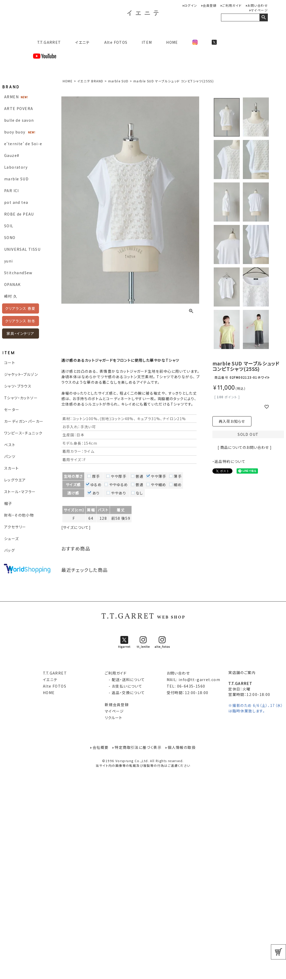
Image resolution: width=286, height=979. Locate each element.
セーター (12, 409)
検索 (263, 17)
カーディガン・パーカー (23, 421)
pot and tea (16, 202)
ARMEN (11, 96)
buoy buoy (14, 131)
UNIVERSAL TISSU (22, 249)
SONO (10, 237)
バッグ (9, 550)
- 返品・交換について (125, 692)
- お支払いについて (123, 686)
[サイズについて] (76, 527)
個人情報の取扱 (182, 747)
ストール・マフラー (20, 491)
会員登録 (210, 5)
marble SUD (16, 178)
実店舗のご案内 (242, 672)
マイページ (259, 10)
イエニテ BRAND (90, 81)
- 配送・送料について (125, 679)
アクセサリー (15, 526)
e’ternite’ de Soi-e (23, 143)
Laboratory (16, 167)
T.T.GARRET (47, 42)
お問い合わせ (257, 5)
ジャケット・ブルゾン (21, 374)
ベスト (9, 444)
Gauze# (11, 155)
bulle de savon (19, 120)
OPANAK (12, 284)
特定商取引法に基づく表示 (138, 747)
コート (9, 362)
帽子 (8, 503)
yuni (8, 261)
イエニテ (82, 42)
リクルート (113, 717)
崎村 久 (10, 296)
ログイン (190, 5)
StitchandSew (18, 272)
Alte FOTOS (116, 42)
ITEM (147, 42)
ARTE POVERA (18, 108)
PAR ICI (11, 190)
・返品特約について (229, 461)
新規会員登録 (117, 704)
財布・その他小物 (19, 515)
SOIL (9, 225)
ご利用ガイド (232, 5)
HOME (172, 42)
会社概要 (100, 747)
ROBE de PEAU (19, 214)
